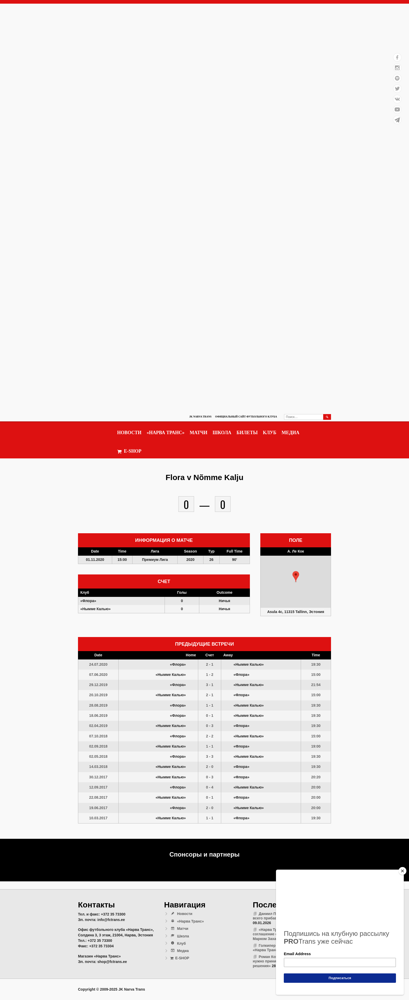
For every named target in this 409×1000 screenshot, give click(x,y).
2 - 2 (209, 736)
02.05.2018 (98, 756)
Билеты (247, 432)
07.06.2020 (98, 674)
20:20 (316, 777)
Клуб (269, 432)
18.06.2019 (98, 715)
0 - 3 (209, 726)
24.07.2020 (98, 664)
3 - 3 (209, 756)
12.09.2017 (98, 787)
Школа (222, 432)
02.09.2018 (98, 746)
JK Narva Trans (200, 416)
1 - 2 (209, 674)
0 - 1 (209, 715)
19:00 (316, 746)
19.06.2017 (98, 808)
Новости (129, 432)
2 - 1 (209, 664)
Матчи (198, 432)
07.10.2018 (98, 736)
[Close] (402, 871)
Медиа (290, 432)
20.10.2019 (98, 695)
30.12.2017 (98, 777)
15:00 (316, 674)
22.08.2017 (98, 797)
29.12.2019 (98, 685)
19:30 (316, 664)
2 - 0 (209, 767)
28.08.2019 (98, 705)
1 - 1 (209, 705)
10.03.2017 (98, 818)
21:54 (316, 685)
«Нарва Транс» (165, 432)
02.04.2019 (98, 726)
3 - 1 (209, 685)
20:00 (316, 787)
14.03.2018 (98, 767)
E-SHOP (129, 451)
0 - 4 (209, 787)
